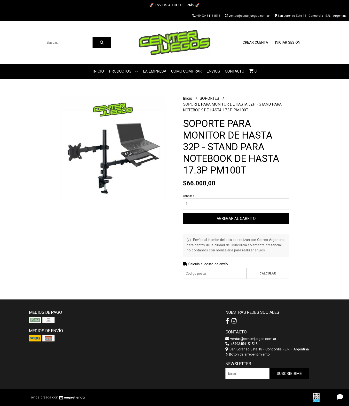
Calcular (268, 273)
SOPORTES (210, 98)
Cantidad (188, 196)
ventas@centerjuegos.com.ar (250, 339)
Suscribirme (289, 373)
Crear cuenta (255, 42)
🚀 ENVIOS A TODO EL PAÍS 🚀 (174, 5)
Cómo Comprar (186, 71)
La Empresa (154, 71)
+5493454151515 (241, 344)
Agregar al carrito (236, 218)
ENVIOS (213, 71)
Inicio (98, 71)
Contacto (234, 71)
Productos (123, 71)
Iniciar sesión (287, 42)
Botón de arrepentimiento (247, 354)
